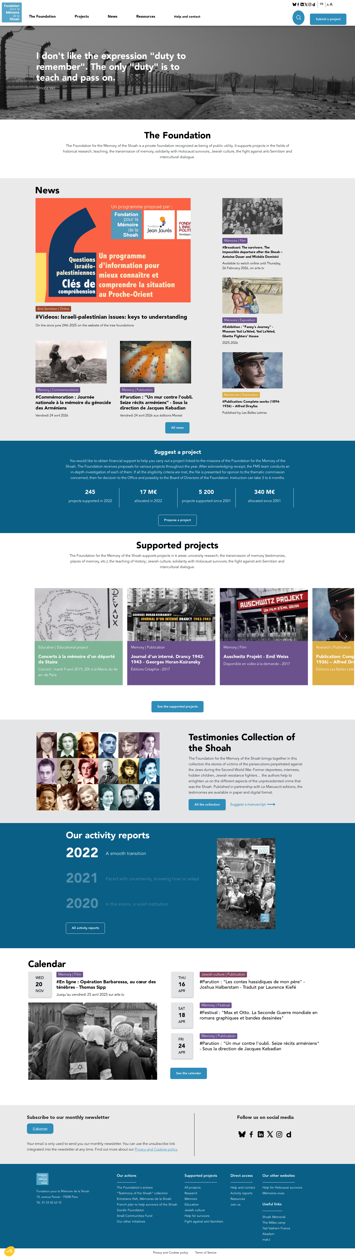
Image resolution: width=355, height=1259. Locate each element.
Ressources (145, 16)
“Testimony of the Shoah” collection (142, 1193)
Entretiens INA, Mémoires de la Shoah (144, 1199)
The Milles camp (273, 1223)
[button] (345, 636)
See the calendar (188, 1073)
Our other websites (278, 1176)
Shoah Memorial (273, 1217)
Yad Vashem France (276, 1228)
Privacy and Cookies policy (156, 1149)
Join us (235, 1204)
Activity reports (241, 1193)
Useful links (272, 1204)
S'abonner (40, 1128)
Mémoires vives (273, 1193)
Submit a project (333, 16)
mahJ (266, 1239)
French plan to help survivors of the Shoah (147, 1204)
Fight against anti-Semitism (204, 1221)
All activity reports (85, 928)
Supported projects (201, 1176)
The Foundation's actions (135, 1187)
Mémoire (191, 1199)
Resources (237, 1199)
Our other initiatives (131, 1221)
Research (191, 1193)
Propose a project (177, 520)
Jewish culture (195, 1210)
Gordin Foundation (130, 1210)
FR (324, 4)
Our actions (126, 1176)
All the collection (207, 804)
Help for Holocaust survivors (282, 1187)
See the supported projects (177, 706)
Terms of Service (205, 1253)
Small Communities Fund (134, 1216)
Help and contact (187, 16)
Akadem (268, 1234)
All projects (193, 1187)
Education (192, 1204)
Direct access (241, 1176)
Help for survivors (197, 1216)
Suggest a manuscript (252, 804)
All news (177, 428)
